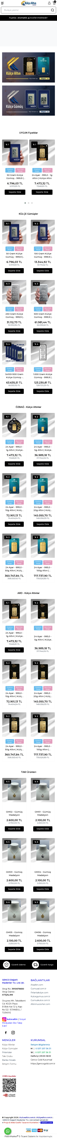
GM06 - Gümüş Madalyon (42, 934)
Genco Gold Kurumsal (41, 1059)
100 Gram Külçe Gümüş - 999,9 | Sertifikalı (42, 255)
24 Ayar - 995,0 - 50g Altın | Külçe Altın (14, 569)
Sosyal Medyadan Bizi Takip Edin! (14, 1022)
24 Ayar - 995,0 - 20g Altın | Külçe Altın (42, 509)
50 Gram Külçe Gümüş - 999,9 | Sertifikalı (15, 177)
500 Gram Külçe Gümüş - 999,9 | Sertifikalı (43, 316)
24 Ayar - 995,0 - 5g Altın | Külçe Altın (43, 448)
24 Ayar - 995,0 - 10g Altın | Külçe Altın (14, 509)
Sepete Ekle (15, 192)
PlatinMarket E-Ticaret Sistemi (20, 1136)
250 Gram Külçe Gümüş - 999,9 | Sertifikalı (14, 316)
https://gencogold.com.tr (43, 1063)
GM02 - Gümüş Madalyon (14, 813)
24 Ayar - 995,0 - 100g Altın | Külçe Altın (43, 569)
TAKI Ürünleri (28, 772)
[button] (25, 203)
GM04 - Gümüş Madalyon (42, 874)
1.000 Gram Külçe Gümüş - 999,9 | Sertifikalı (42, 376)
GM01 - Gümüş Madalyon (43, 813)
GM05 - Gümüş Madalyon (14, 934)
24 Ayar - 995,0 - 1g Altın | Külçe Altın (42, 177)
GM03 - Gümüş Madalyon (14, 874)
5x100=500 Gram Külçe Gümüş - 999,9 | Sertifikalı (14, 376)
